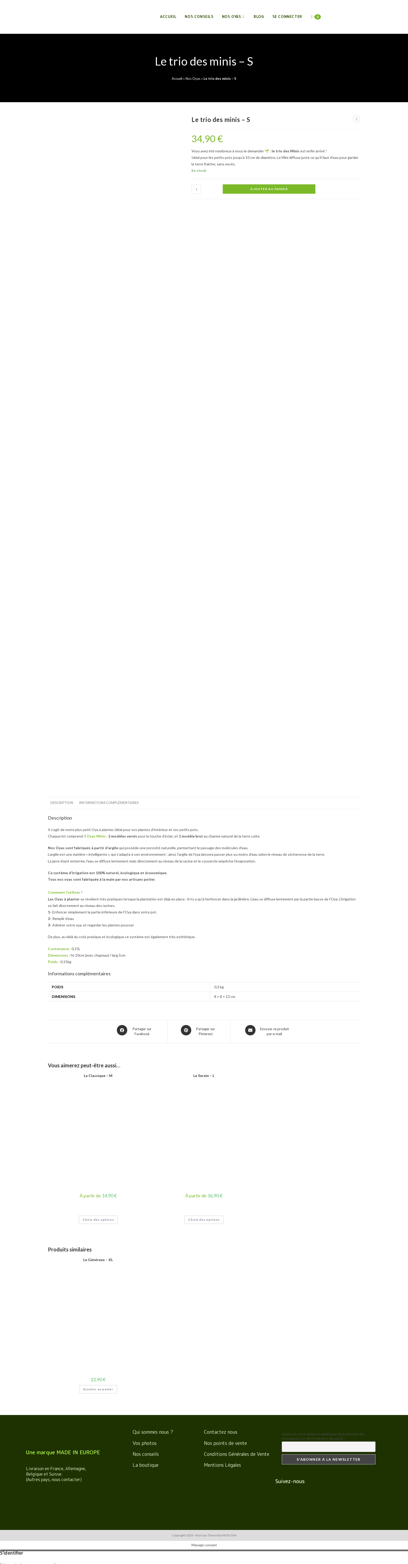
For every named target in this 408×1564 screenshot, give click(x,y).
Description (61, 222)
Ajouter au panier (269, 189)
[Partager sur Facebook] (135, 449)
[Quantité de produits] (196, 189)
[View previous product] (356, 118)
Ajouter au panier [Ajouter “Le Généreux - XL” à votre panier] (98, 806)
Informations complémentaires (109, 222)
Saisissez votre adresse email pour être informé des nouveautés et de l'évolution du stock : (323, 852)
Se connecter (287, 16)
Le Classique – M (98, 492)
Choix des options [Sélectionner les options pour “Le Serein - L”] (204, 636)
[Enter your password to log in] (204, 1007)
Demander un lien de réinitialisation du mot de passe (59, 1083)
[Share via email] (267, 449)
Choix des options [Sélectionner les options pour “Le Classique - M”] (98, 636)
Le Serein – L (203, 492)
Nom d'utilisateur (14, 998)
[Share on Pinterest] (198, 449)
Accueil (177, 78)
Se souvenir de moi (19, 1022)
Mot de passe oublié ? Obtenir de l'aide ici (33, 1039)
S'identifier (17, 1030)
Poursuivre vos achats (18, 1550)
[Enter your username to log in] (204, 990)
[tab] (62, 222)
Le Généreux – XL (98, 676)
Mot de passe (11, 1015)
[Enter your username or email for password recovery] (204, 1065)
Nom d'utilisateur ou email (21, 1074)
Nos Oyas (193, 78)
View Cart (45, 1550)
